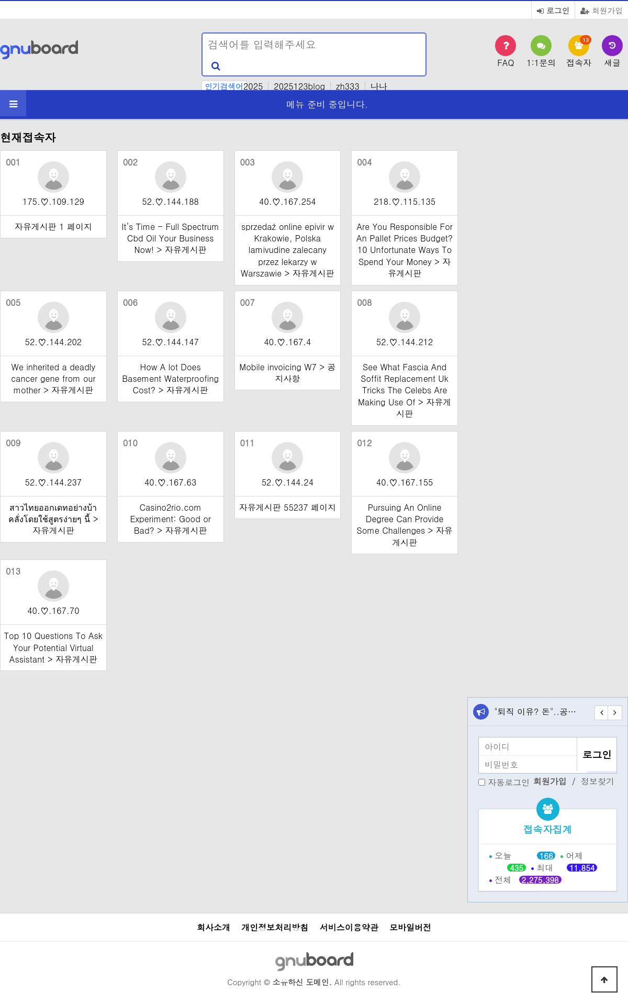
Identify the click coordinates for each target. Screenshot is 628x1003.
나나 (379, 86)
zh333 (348, 86)
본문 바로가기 (0, 0)
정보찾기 (597, 781)
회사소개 (213, 927)
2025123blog (299, 86)
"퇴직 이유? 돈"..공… (535, 712)
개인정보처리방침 (274, 927)
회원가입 (601, 10)
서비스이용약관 (349, 927)
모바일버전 (410, 927)
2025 (253, 86)
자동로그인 (509, 782)
